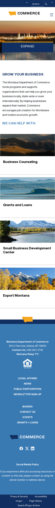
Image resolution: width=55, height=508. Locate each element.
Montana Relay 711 (28, 354)
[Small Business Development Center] (27, 242)
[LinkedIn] (32, 449)
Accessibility (41, 497)
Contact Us (18, 350)
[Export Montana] (27, 288)
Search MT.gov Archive (29, 506)
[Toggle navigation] (51, 15)
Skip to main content (13, 3)
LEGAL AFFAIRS (27, 378)
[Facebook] (21, 449)
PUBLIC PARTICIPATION (27, 389)
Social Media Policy (27, 465)
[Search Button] (46, 4)
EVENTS (28, 417)
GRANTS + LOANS (27, 423)
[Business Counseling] (27, 154)
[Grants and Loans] (27, 197)
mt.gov (19, 501)
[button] (52, 4)
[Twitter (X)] (27, 449)
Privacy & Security (19, 497)
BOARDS (27, 407)
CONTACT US (27, 412)
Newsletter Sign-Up (27, 394)
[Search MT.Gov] (37, 4)
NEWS (27, 384)
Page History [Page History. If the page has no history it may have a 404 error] (35, 501)
